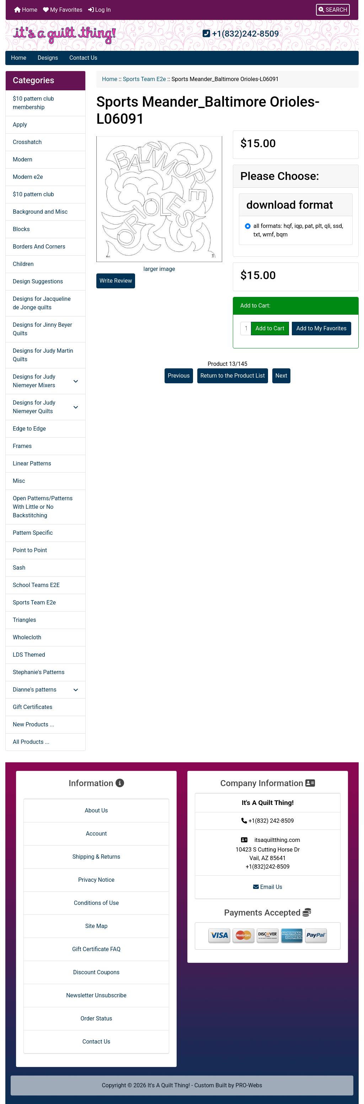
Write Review (116, 280)
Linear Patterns (32, 463)
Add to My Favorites (321, 328)
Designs (48, 57)
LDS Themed (29, 654)
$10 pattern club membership (33, 103)
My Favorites (62, 9)
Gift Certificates (32, 707)
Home (25, 9)
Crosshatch (27, 142)
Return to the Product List (232, 375)
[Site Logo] (64, 35)
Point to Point (30, 550)
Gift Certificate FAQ (96, 949)
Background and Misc (40, 211)
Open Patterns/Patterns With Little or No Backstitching (43, 507)
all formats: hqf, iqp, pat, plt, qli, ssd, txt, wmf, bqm (298, 230)
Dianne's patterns (45, 689)
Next (281, 375)
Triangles (24, 620)
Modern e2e (28, 177)
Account (96, 833)
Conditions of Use (96, 903)
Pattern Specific (33, 532)
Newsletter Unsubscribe (96, 995)
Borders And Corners (39, 246)
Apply (20, 124)
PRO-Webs (249, 1085)
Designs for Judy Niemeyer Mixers (45, 381)
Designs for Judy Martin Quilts (43, 355)
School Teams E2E (36, 585)
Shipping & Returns (97, 856)
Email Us (267, 887)
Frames (22, 446)
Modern (22, 159)
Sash (19, 567)
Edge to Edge (29, 428)
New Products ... (33, 724)
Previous (179, 375)
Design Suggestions (38, 281)
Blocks (21, 229)
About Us (96, 810)
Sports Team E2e (144, 79)
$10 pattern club (33, 194)
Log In (99, 9)
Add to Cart (270, 328)
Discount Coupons (96, 972)
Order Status (96, 1018)
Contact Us (83, 57)
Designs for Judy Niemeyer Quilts (45, 407)
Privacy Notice (96, 879)
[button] (333, 10)
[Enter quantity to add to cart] (245, 328)
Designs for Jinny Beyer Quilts (42, 329)
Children (23, 264)
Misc (19, 481)
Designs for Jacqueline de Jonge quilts (42, 303)
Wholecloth (27, 637)
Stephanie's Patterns (38, 672)
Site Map (96, 926)
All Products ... (31, 741)
